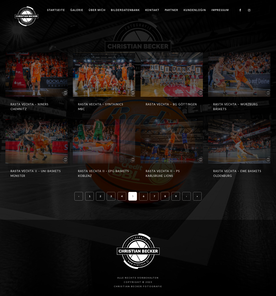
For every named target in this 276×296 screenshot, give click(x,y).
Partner (171, 10)
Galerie (76, 10)
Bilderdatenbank (125, 10)
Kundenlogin (194, 10)
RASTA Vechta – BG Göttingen (171, 104)
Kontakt (152, 10)
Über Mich (97, 10)
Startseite (56, 10)
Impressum (220, 10)
